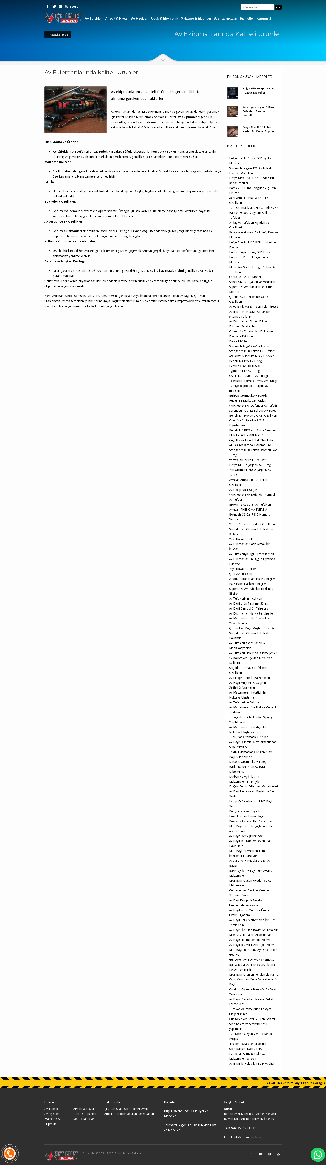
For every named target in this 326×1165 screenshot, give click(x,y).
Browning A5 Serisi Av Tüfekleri (250, 504)
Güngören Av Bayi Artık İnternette (251, 959)
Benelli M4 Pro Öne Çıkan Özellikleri (253, 415)
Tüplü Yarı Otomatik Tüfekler (248, 737)
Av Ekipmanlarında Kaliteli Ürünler (251, 613)
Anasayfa (54, 34)
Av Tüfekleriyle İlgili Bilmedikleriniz (251, 554)
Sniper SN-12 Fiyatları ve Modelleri (252, 282)
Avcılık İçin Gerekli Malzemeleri (249, 678)
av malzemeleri (71, 211)
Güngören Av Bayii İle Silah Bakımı (252, 1019)
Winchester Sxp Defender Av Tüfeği (253, 405)
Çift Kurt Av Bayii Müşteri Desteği (251, 628)
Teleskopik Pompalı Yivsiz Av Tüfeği (253, 381)
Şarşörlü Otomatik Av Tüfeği (248, 762)
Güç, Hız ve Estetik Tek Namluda (251, 440)
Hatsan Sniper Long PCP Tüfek (249, 252)
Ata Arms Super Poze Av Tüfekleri (251, 356)
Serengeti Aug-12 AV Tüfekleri (249, 346)
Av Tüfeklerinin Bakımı (244, 702)
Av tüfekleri (62, 151)
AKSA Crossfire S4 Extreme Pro (250, 445)
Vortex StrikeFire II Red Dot (247, 460)
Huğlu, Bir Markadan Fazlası (248, 400)
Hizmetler (247, 18)
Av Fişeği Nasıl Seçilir (243, 490)
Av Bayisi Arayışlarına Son (246, 836)
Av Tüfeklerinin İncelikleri (245, 598)
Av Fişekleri (139, 18)
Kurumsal (264, 18)
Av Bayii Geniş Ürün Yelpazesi (249, 608)
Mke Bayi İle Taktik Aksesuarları (250, 935)
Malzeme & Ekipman (196, 18)
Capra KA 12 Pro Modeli (245, 277)
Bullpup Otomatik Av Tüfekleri (249, 395)
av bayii (185, 296)
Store (72, 7)
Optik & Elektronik (164, 18)
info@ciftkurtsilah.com (249, 1137)
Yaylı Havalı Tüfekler (242, 569)
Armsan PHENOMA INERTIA (248, 509)
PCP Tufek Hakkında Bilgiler (247, 584)
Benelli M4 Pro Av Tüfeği (245, 361)
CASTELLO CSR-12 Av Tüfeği (248, 376)
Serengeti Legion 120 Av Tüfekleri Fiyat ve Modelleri (258, 111)
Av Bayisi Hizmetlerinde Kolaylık (250, 940)
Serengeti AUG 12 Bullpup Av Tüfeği (253, 410)
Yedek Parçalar (110, 151)
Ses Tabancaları (225, 18)
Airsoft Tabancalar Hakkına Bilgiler (252, 579)
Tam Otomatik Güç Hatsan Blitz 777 (253, 208)
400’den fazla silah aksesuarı (248, 1044)
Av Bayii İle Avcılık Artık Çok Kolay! (251, 945)
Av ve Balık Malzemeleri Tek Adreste (253, 307)
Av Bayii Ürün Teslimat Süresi (248, 603)
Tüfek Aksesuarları (137, 151)
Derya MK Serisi (240, 341)
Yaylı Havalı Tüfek (241, 539)
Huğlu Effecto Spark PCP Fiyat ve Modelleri (186, 1113)
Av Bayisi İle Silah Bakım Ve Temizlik (253, 930)
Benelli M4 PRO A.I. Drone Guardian (253, 430)
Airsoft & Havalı (116, 18)
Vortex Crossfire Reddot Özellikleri (252, 524)
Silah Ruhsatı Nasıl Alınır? (245, 1049)
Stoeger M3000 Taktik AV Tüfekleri (252, 351)
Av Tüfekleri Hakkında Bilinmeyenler (253, 653)
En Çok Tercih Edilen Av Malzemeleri (253, 786)
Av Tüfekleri (93, 18)
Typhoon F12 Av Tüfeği (245, 371)
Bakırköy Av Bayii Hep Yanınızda (250, 821)
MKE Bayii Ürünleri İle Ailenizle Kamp (253, 974)
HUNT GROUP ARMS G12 (246, 435)
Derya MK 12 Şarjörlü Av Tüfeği (250, 465)
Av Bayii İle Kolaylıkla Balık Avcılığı (251, 1063)
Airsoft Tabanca (84, 151)
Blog (65, 34)
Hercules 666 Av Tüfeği (244, 366)
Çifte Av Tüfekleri (240, 574)
